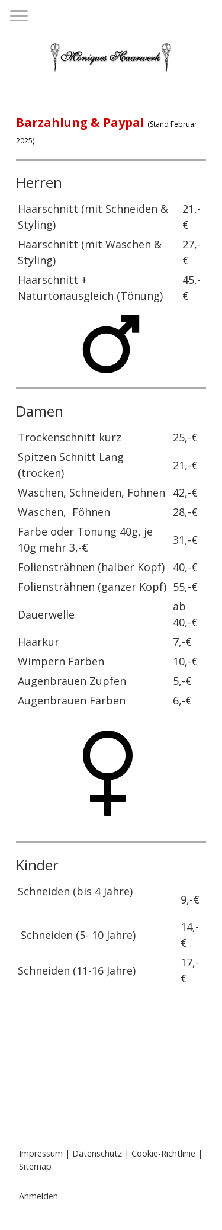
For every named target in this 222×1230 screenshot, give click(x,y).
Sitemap (35, 1166)
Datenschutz (97, 1153)
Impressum (41, 1153)
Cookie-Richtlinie (163, 1153)
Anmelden (38, 1196)
